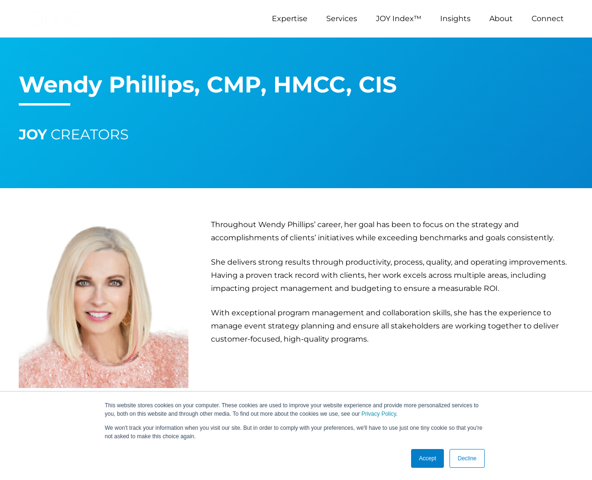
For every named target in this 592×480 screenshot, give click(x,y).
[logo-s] (55, 19)
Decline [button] (466, 458)
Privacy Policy (378, 414)
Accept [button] (427, 458)
